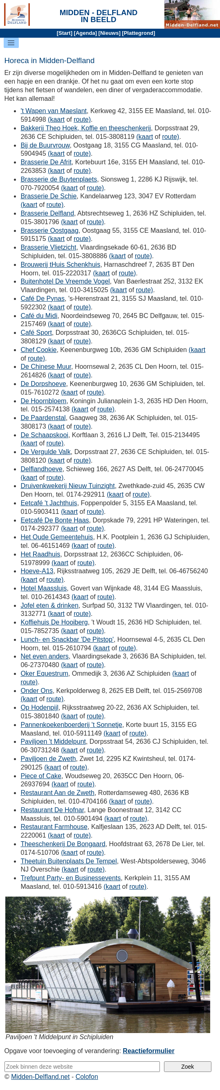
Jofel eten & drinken (49, 605)
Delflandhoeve (41, 469)
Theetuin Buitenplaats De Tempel (68, 861)
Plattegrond (138, 33)
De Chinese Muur (45, 366)
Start (64, 33)
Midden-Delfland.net (40, 1076)
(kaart (56, 119)
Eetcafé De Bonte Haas (54, 520)
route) (82, 119)
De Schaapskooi (44, 434)
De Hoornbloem (43, 400)
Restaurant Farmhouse (54, 826)
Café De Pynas (42, 298)
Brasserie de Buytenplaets (58, 179)
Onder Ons (36, 690)
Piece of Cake (40, 775)
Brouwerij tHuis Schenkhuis (60, 264)
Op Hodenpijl (39, 707)
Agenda (85, 33)
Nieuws (109, 33)
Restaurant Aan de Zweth (57, 792)
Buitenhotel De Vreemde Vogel (65, 281)
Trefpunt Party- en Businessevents (70, 877)
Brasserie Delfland (47, 213)
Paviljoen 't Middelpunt (53, 741)
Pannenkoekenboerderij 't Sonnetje (71, 724)
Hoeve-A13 (36, 571)
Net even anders (44, 656)
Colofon (87, 1076)
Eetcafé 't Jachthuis (48, 503)
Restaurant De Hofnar (52, 809)
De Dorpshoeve (43, 383)
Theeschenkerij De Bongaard (62, 843)
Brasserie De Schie (48, 196)
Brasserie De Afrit (45, 162)
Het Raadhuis (40, 554)
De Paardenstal (42, 417)
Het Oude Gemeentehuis (56, 537)
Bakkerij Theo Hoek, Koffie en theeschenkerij (85, 128)
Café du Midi (38, 315)
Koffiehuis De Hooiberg (54, 622)
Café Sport (36, 332)
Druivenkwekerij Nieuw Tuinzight (67, 485)
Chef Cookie (38, 349)
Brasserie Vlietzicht (48, 247)
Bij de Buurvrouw (45, 145)
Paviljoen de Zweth (48, 758)
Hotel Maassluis (43, 588)
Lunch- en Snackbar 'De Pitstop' (67, 639)
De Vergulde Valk (45, 451)
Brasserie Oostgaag (49, 230)
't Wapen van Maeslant (53, 110)
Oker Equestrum (44, 673)
